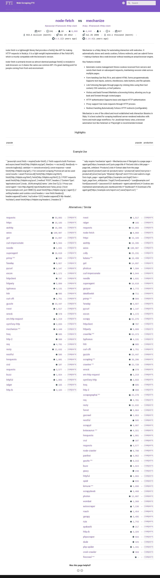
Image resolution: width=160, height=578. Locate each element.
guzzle (9, 303)
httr (8, 293)
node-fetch (65, 20)
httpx (9, 222)
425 (137, 542)
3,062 (136, 456)
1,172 (59, 273)
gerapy (86, 516)
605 (60, 334)
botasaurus (88, 430)
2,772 (136, 288)
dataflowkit (88, 293)
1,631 (59, 248)
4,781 (59, 344)
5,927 (59, 263)
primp (9, 258)
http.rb (9, 390)
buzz (8, 374)
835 (137, 481)
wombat (87, 501)
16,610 (58, 253)
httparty (10, 283)
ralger (9, 384)
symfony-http (13, 324)
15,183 (58, 223)
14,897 (58, 238)
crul (8, 364)
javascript (50, 26)
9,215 (136, 461)
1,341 (136, 547)
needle (9, 248)
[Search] (141, 3)
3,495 (136, 516)
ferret (86, 410)
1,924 (59, 375)
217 (137, 527)
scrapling (87, 359)
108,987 (58, 233)
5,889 (59, 283)
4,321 (136, 430)
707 (60, 278)
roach (86, 511)
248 (137, 471)
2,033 (59, 324)
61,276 (135, 319)
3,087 (136, 425)
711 (137, 293)
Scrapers (73, 9)
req (8, 344)
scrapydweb (89, 491)
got (8, 238)
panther (87, 455)
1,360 (136, 501)
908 (60, 339)
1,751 (59, 299)
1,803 (59, 380)
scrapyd (87, 425)
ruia (85, 521)
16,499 (135, 258)
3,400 (136, 491)
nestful (10, 354)
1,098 (136, 486)
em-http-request (14, 319)
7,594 (136, 268)
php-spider (88, 547)
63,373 (135, 334)
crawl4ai (87, 334)
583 (137, 537)
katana (86, 258)
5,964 (136, 410)
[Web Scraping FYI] (9, 2)
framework (61, 26)
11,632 (58, 349)
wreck (9, 314)
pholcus (87, 268)
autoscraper (89, 506)
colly (85, 253)
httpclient (11, 278)
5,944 (59, 243)
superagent (12, 253)
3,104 (59, 390)
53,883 (58, 218)
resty (9, 349)
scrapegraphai (90, 395)
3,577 (59, 369)
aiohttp (9, 227)
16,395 (58, 228)
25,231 (135, 253)
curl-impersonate (15, 243)
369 (137, 552)
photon (86, 496)
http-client (72, 26)
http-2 (9, 339)
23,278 (135, 395)
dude (85, 542)
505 (60, 354)
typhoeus (11, 288)
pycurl (9, 268)
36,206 (135, 359)
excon (9, 273)
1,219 (59, 319)
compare (72, 217)
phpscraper (88, 536)
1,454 (136, 511)
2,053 (136, 415)
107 (60, 364)
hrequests (11, 359)
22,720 (135, 364)
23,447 (58, 304)
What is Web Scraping (14, 9)
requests (10, 217)
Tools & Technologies (48, 9)
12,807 (135, 496)
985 (60, 293)
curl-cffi (10, 298)
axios (9, 232)
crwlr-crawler (89, 552)
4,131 (59, 288)
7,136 (136, 506)
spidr (85, 481)
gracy (86, 471)
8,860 (75, 31)
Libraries (63, 9)
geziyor (86, 288)
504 (60, 258)
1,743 (136, 521)
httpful (9, 379)
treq (8, 334)
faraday (10, 263)
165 (60, 385)
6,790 (136, 451)
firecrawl (87, 557)
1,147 (59, 268)
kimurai (86, 486)
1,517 (59, 309)
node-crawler (89, 450)
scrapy (86, 319)
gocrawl (87, 415)
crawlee (87, 364)
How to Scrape (31, 9)
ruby (86, 26)
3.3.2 (58, 38)
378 (60, 314)
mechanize (95, 20)
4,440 (89, 31)
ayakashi (87, 526)
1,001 (59, 359)
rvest (9, 308)
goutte (86, 460)
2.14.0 (89, 38)
